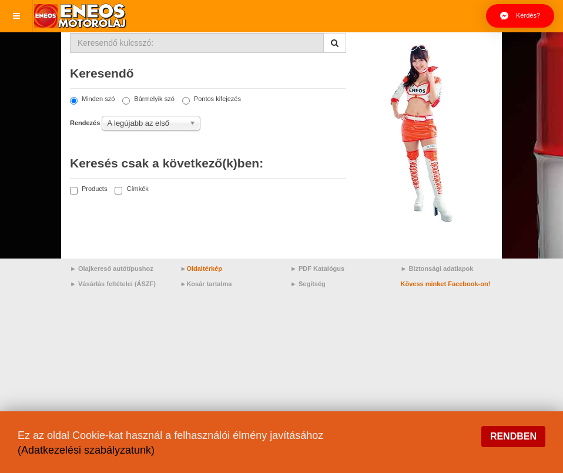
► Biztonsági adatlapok (437, 268)
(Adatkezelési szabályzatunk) (86, 450)
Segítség (312, 283)
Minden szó (92, 99)
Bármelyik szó (148, 99)
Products (88, 189)
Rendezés (85, 122)
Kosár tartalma (209, 283)
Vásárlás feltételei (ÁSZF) (117, 283)
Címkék (131, 189)
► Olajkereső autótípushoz (111, 268)
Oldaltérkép (204, 268)
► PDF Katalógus (317, 268)
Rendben (513, 436)
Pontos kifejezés (211, 99)
